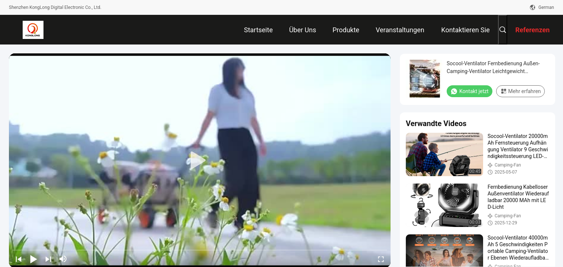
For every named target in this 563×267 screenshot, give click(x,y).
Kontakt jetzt (469, 91)
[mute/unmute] (63, 258)
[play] (200, 160)
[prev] (18, 258)
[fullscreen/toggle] (380, 258)
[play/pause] (33, 258)
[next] (48, 258)
